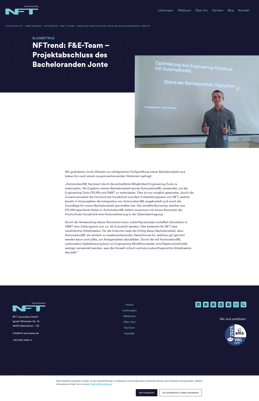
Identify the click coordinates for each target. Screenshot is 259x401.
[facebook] (206, 304)
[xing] (228, 304)
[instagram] (213, 304)
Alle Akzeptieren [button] (146, 392)
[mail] (236, 304)
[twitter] (221, 304)
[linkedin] (198, 304)
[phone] (243, 304)
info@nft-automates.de (26, 333)
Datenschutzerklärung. (101, 384)
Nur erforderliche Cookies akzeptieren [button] (181, 392)
